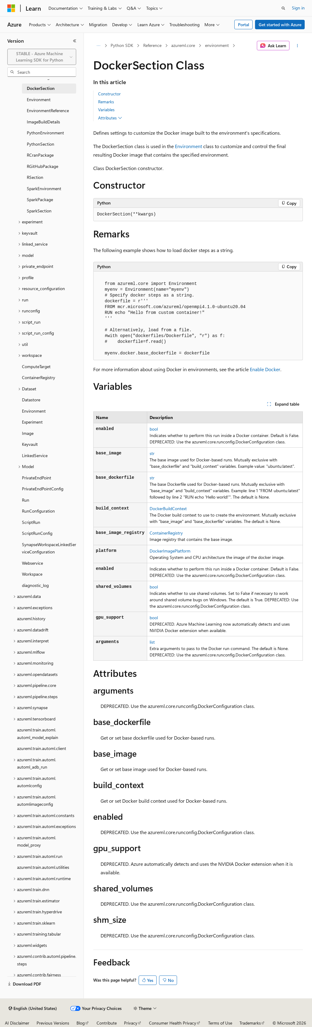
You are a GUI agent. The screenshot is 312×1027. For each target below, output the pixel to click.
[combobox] (41, 57)
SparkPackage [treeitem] (40, 199)
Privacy (130, 1023)
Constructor (109, 94)
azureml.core (183, 45)
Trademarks (250, 1023)
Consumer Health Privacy (172, 1023)
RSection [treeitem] (35, 177)
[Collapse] (74, 40)
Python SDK (122, 45)
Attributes (110, 118)
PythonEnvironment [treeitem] (45, 133)
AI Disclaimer (17, 1023)
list (152, 642)
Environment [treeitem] (39, 99)
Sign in (298, 8)
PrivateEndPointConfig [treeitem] (42, 489)
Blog (80, 1023)
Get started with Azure (280, 24)
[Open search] (283, 8)
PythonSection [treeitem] (40, 144)
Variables (106, 109)
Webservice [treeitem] (32, 563)
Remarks (106, 102)
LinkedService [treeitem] (35, 455)
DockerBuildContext (168, 508)
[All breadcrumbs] (98, 46)
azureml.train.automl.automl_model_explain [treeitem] (37, 733)
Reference (152, 45)
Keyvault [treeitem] (30, 444)
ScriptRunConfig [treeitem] (37, 533)
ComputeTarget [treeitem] (36, 366)
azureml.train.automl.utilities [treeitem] (43, 867)
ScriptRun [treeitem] (31, 522)
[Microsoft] (11, 8)
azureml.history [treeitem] (31, 618)
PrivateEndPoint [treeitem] (36, 478)
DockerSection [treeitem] (41, 88)
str (152, 453)
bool (154, 429)
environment (217, 45)
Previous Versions (53, 1023)
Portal (243, 24)
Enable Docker (265, 369)
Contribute (107, 1023)
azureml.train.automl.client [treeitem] (41, 748)
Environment (188, 146)
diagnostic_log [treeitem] (35, 585)
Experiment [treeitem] (32, 422)
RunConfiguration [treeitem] (38, 511)
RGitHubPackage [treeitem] (42, 166)
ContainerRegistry (166, 533)
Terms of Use (220, 1023)
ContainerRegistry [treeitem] (38, 377)
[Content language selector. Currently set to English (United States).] (33, 1008)
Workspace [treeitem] (32, 574)
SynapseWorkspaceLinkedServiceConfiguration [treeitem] (49, 548)
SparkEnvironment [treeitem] (44, 188)
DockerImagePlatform (170, 551)
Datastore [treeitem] (31, 400)
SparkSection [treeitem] (39, 211)
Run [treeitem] (25, 500)
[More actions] (297, 46)
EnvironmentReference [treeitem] (48, 110)
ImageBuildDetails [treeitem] (43, 122)
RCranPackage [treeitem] (40, 155)
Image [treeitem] (28, 433)
